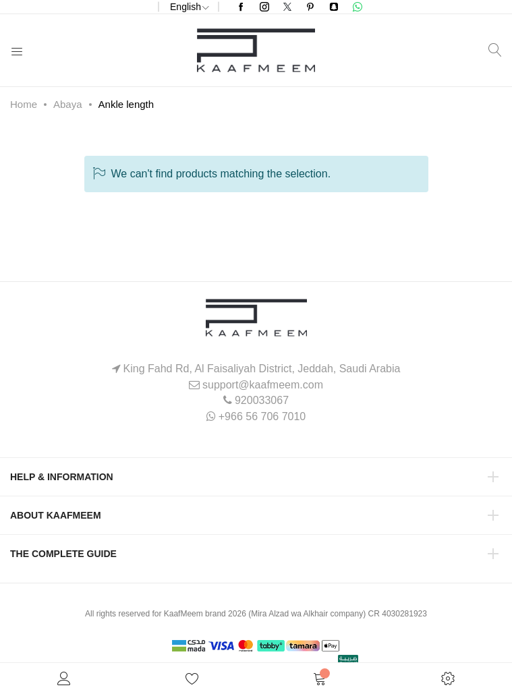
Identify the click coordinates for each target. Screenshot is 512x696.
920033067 (262, 400)
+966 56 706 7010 (262, 416)
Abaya (67, 104)
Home (23, 104)
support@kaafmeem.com (262, 384)
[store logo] (256, 50)
